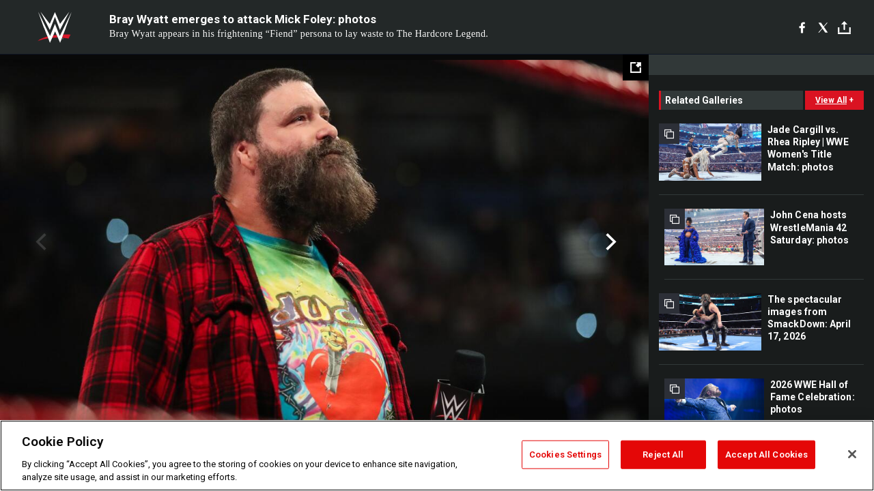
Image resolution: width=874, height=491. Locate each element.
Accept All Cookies (766, 454)
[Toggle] (844, 27)
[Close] (852, 454)
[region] (437, 455)
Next (609, 242)
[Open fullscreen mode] (636, 67)
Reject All (663, 454)
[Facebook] (802, 27)
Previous (39, 242)
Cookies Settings (565, 454)
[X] (823, 27)
